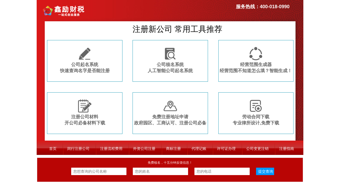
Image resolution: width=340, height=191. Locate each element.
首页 (53, 148)
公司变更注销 (257, 148)
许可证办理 (226, 148)
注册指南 (286, 148)
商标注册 (173, 148)
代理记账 (199, 148)
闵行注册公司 (78, 148)
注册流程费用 (111, 148)
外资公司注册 (144, 148)
